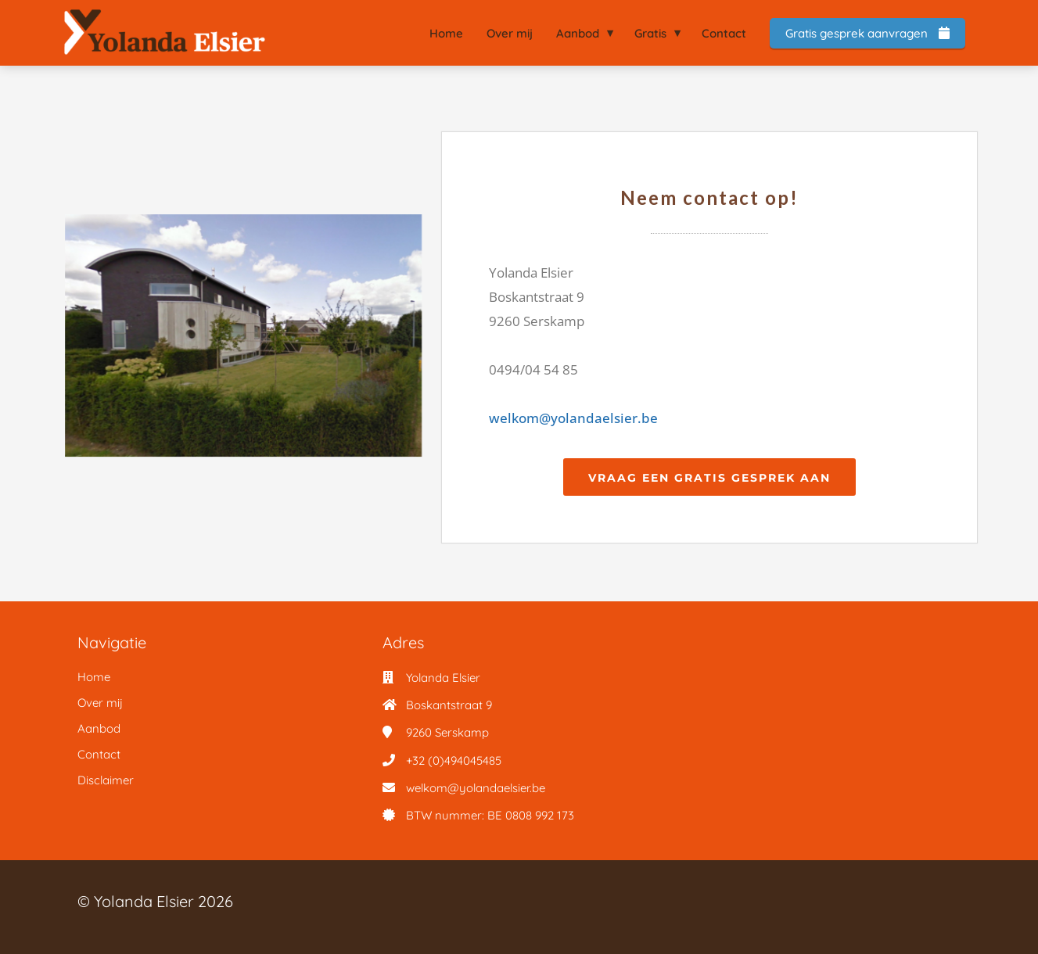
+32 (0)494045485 (453, 760)
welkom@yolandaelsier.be (573, 418)
